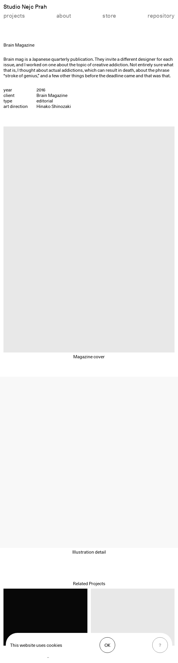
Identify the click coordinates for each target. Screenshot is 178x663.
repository (161, 15)
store (109, 15)
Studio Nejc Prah (25, 6)
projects (14, 15)
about (63, 15)
